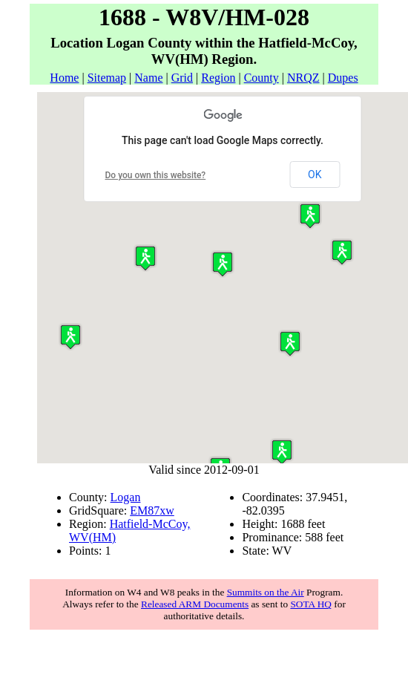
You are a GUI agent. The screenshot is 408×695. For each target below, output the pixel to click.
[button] (282, 452)
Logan (126, 497)
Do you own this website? (155, 175)
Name (148, 77)
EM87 (144, 510)
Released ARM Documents (195, 604)
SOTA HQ (311, 604)
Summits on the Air (265, 592)
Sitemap (107, 77)
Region (218, 77)
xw (166, 510)
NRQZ (303, 77)
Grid (182, 77)
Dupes (343, 77)
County (261, 77)
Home (64, 77)
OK (314, 174)
